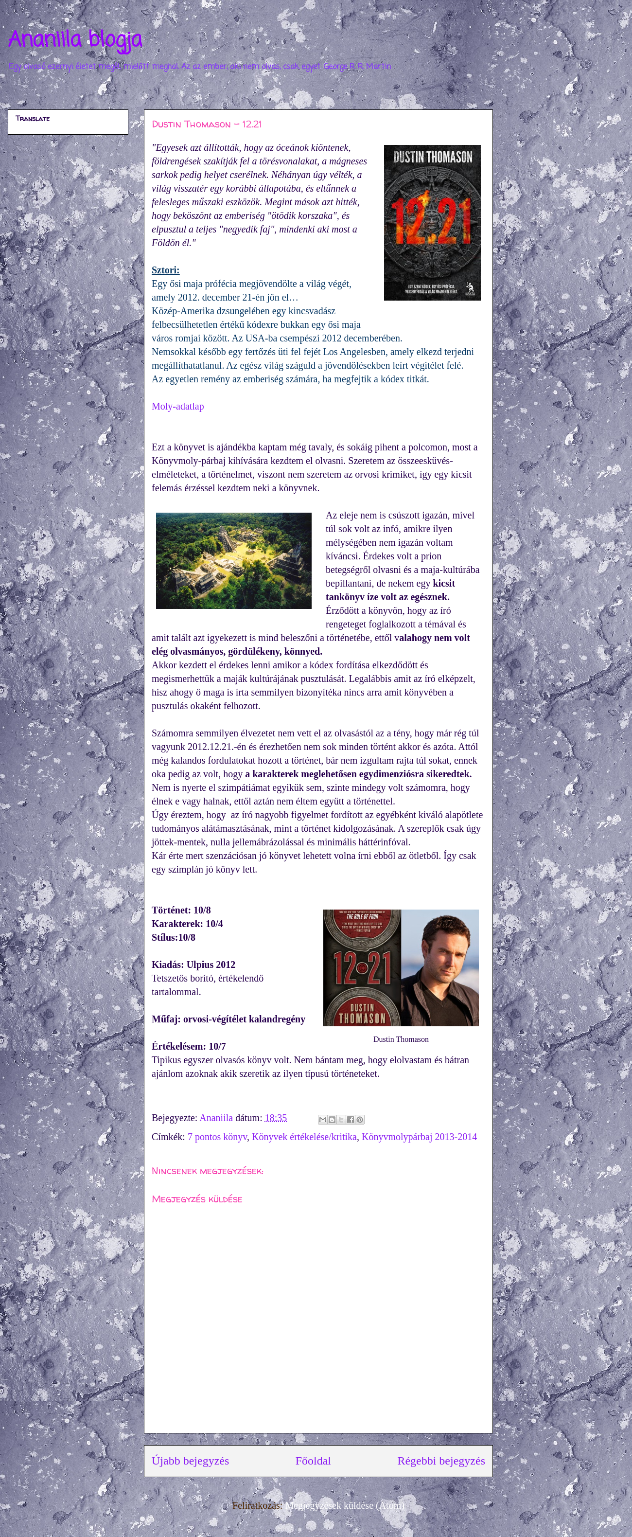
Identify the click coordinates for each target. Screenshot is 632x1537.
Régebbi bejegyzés (441, 1460)
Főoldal (313, 1460)
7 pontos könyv (217, 1136)
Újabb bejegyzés (190, 1460)
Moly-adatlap (178, 406)
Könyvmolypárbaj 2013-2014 (419, 1136)
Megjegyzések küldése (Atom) (344, 1505)
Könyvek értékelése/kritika (304, 1136)
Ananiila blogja (75, 40)
